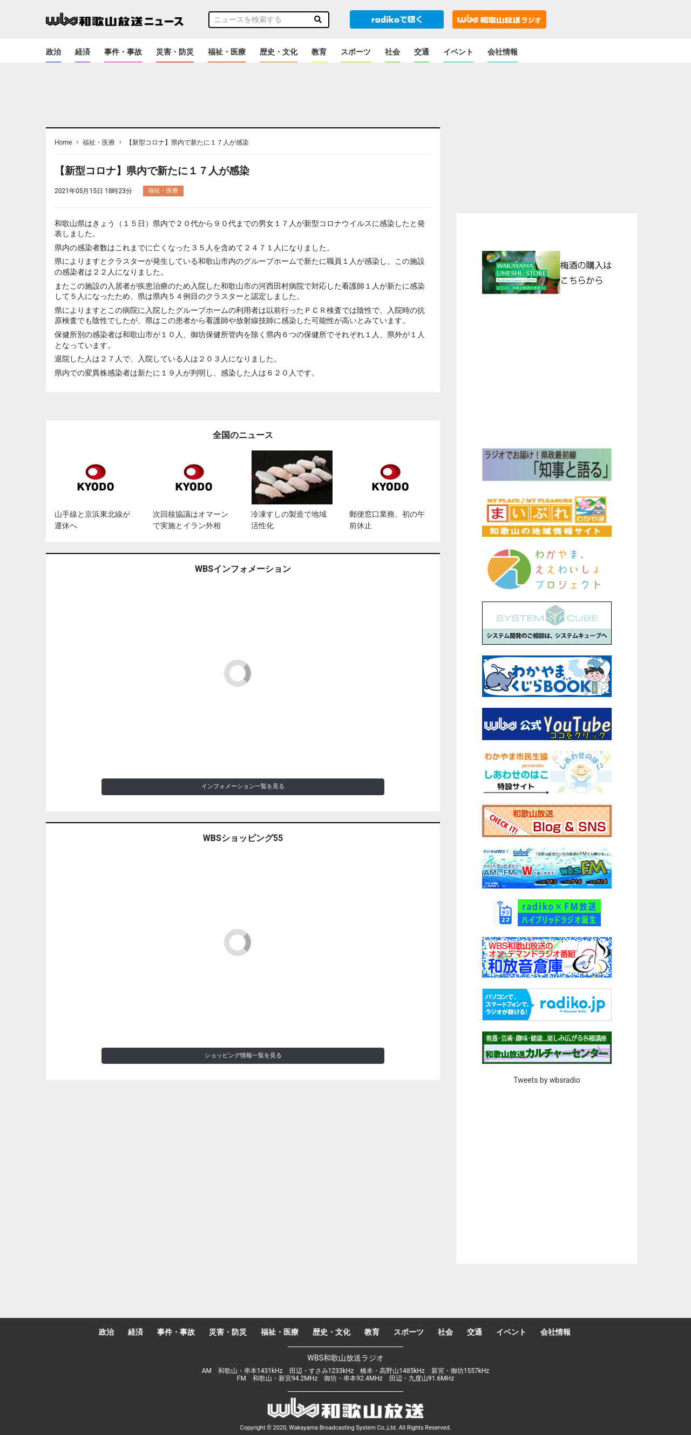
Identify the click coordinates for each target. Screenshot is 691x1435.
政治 (53, 51)
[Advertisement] (547, 369)
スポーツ (356, 51)
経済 (82, 51)
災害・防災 (175, 51)
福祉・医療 (227, 51)
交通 (421, 51)
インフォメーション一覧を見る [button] (242, 786)
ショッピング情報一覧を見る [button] (243, 1055)
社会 (392, 51)
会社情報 (502, 51)
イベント (458, 51)
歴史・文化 (278, 51)
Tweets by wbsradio (546, 1080)
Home (63, 142)
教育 (319, 51)
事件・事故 (123, 51)
